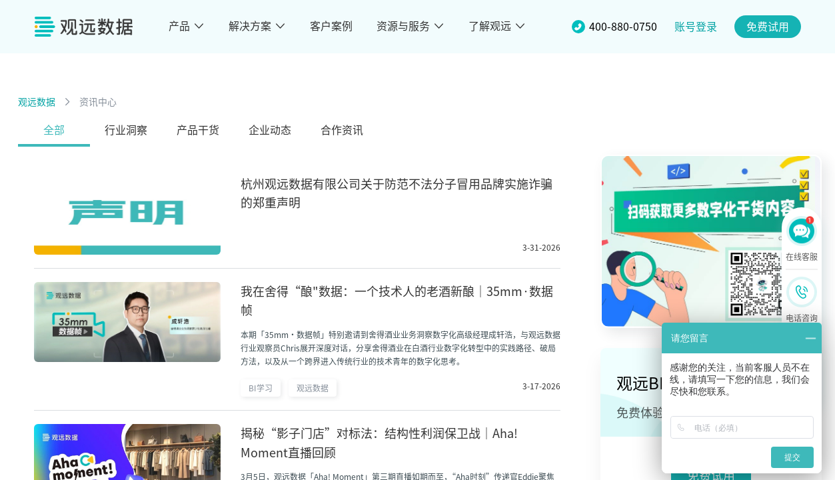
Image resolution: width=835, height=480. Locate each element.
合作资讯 (342, 130)
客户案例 (331, 26)
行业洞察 (126, 130)
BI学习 (261, 388)
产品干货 (198, 130)
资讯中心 (98, 102)
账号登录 (695, 26)
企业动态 (270, 130)
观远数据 (36, 102)
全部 (54, 130)
